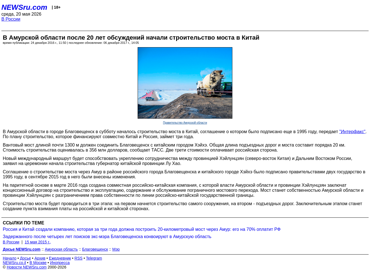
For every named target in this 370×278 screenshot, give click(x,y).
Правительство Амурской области (185, 122)
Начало (9, 258)
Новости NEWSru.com (27, 267)
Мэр (116, 249)
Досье (25, 258)
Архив (40, 258)
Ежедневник (60, 258)
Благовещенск (95, 249)
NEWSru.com (24, 7)
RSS (78, 258)
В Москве (38, 262)
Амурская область (61, 249)
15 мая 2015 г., (38, 242)
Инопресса (60, 262)
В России (10, 19)
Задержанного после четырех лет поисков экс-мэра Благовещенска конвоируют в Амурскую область (107, 236)
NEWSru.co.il (14, 262)
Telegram (94, 258)
